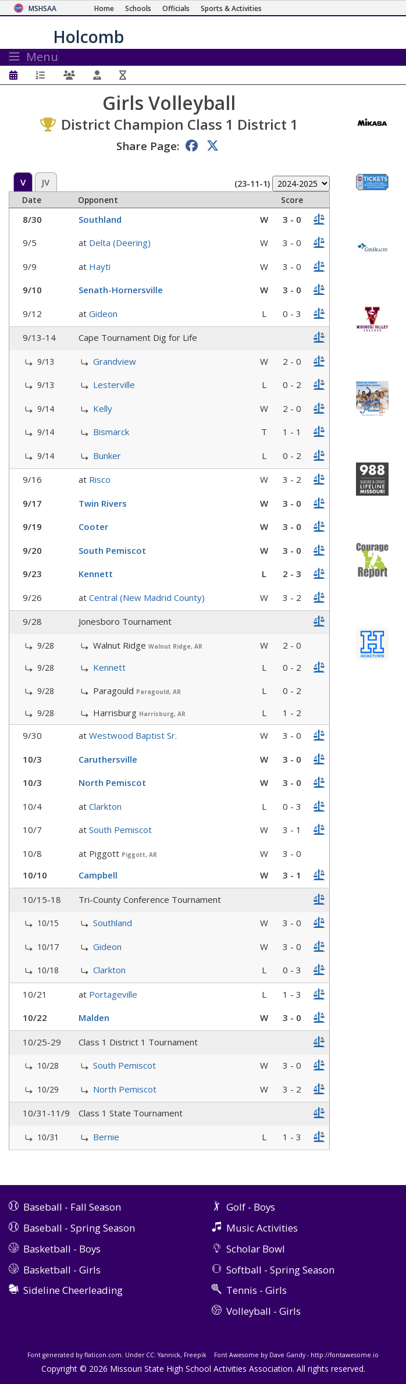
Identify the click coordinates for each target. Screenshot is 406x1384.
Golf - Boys (250, 1207)
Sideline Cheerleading (73, 1290)
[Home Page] (104, 8)
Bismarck (111, 431)
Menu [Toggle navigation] (33, 57)
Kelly (102, 408)
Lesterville (114, 384)
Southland (100, 219)
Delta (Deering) (120, 242)
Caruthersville (108, 759)
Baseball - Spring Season (79, 1227)
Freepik (195, 1355)
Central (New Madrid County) (147, 597)
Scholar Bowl (255, 1248)
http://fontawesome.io (345, 1355)
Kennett (96, 573)
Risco (100, 479)
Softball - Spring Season (280, 1269)
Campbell (98, 875)
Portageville (113, 994)
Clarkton (105, 806)
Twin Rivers (103, 503)
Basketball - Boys (62, 1248)
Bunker (107, 455)
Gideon (103, 313)
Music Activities (262, 1227)
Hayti (100, 266)
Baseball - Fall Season (72, 1207)
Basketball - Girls (62, 1269)
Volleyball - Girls (263, 1311)
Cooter (93, 526)
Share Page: (147, 145)
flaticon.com (103, 1355)
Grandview (114, 361)
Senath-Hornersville (121, 290)
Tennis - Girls (256, 1290)
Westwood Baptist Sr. (133, 735)
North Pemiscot (112, 782)
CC (150, 1355)
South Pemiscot (112, 550)
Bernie (106, 1137)
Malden (94, 1017)
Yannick (169, 1355)
